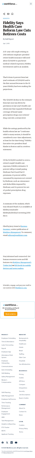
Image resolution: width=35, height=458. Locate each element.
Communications (7, 366)
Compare (22, 384)
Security (22, 391)
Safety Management (8, 376)
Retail (21, 351)
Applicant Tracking (7, 434)
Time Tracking (6, 402)
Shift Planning (5, 392)
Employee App (6, 352)
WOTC (3, 431)
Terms (21, 432)
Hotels (21, 347)
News (21, 415)
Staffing (21, 354)
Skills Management (7, 396)
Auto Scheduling (6, 370)
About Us (22, 408)
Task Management (7, 421)
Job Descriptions (24, 395)
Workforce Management (12, 232)
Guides (21, 378)
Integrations (23, 388)
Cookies (21, 425)
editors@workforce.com (17, 235)
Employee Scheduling (8, 338)
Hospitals (22, 361)
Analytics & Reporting (8, 424)
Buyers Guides (24, 398)
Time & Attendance (7, 341)
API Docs (22, 381)
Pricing (21, 374)
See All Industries (24, 364)
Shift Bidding (5, 373)
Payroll (3, 348)
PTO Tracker (5, 427)
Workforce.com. (21, 288)
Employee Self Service (8, 399)
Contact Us (22, 411)
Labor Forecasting (7, 345)
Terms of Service (7, 452)
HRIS (3, 417)
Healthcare (22, 344)
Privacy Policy (23, 428)
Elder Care (22, 357)
